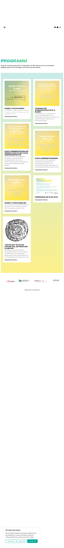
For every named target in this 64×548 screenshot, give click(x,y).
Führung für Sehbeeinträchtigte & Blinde (45, 110)
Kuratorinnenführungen (46, 158)
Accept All (32, 541)
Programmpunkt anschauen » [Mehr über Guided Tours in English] (11, 211)
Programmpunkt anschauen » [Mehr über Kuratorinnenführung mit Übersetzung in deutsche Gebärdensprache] (11, 168)
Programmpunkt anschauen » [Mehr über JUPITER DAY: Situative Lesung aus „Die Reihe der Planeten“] (11, 259)
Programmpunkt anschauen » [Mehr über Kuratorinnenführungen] (41, 169)
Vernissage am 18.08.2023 (46, 197)
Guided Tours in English (15, 203)
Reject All (22, 541)
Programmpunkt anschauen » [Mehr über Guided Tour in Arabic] (11, 116)
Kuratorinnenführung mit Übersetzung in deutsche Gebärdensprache (17, 153)
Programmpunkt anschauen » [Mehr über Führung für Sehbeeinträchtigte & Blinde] (41, 123)
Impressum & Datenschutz (32, 290)
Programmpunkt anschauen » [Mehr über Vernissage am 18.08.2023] (41, 199)
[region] (21, 536)
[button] (4, 27)
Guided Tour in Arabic (14, 108)
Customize (10, 541)
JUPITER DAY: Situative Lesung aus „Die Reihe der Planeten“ (16, 246)
